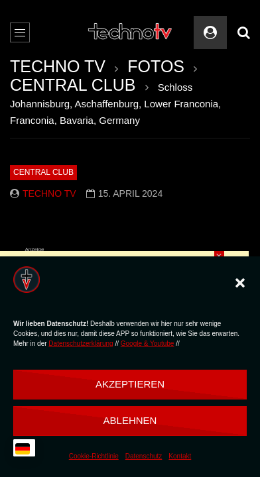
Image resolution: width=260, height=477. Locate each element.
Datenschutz (143, 456)
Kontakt (179, 456)
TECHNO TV (57, 66)
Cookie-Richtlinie (94, 456)
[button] (240, 283)
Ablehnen (130, 420)
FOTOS (155, 66)
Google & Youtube (147, 343)
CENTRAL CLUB (72, 85)
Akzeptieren (130, 384)
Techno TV (49, 193)
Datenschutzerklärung (80, 343)
